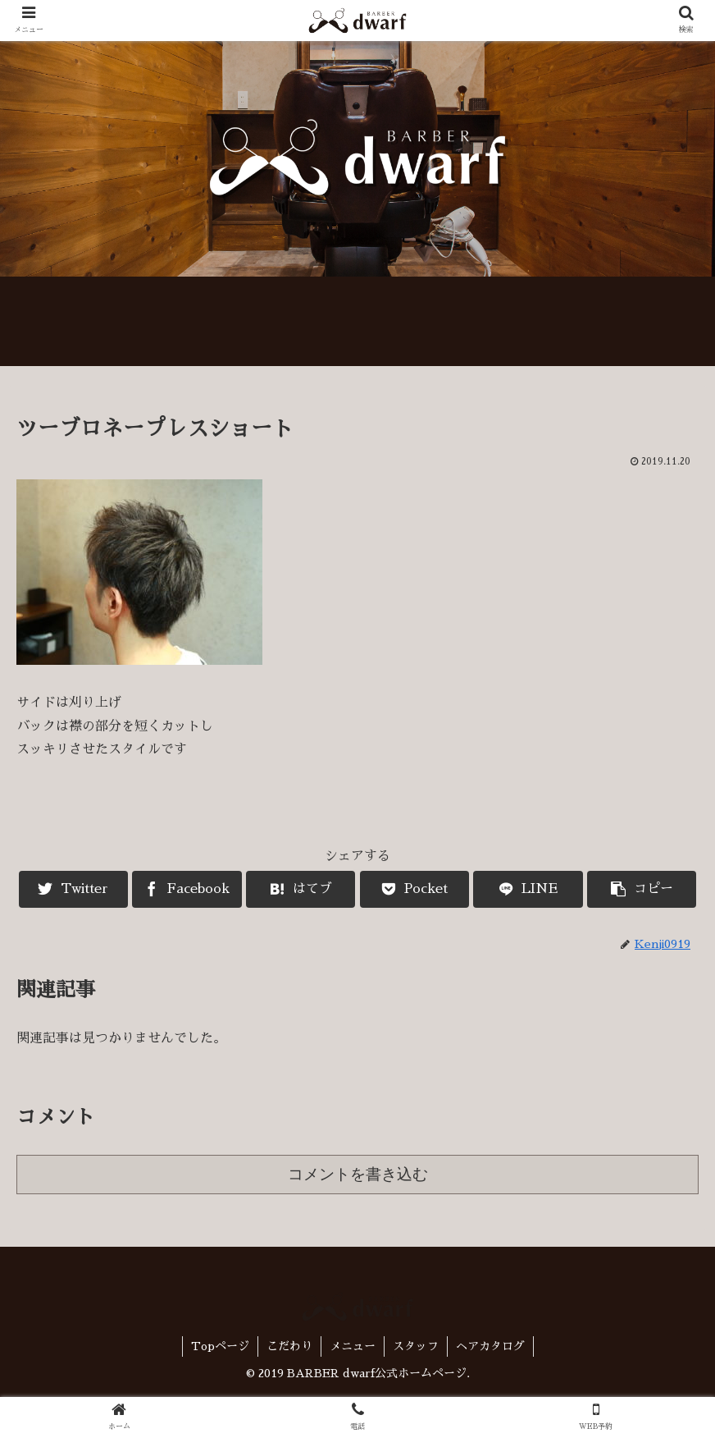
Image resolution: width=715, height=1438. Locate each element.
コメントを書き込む (358, 1174)
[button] (641, 889)
